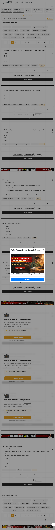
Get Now (27, 279)
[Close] (43, 250)
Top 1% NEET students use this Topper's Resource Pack (27, 274)
